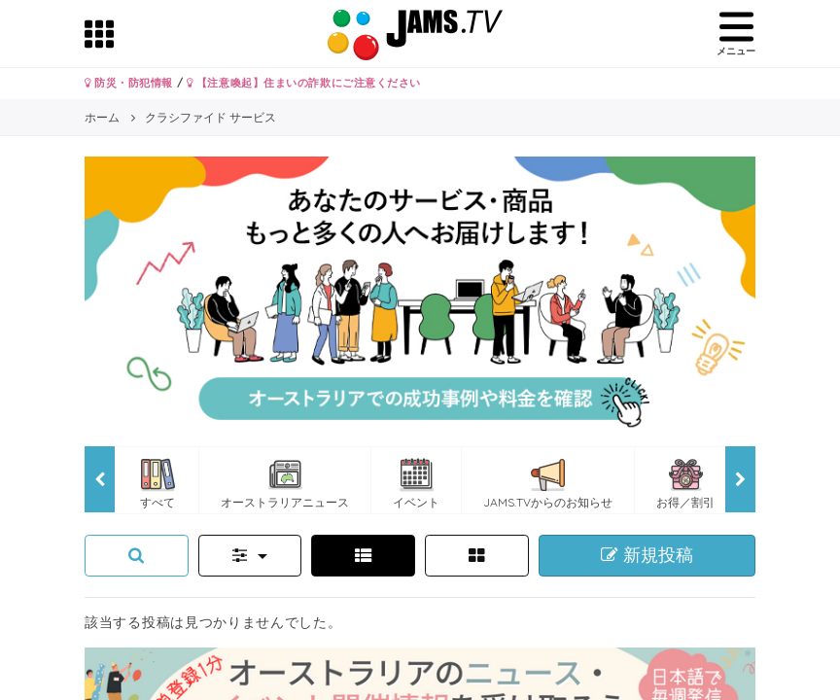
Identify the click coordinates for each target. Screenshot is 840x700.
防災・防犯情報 (129, 82)
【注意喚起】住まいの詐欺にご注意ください (304, 82)
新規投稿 (647, 555)
